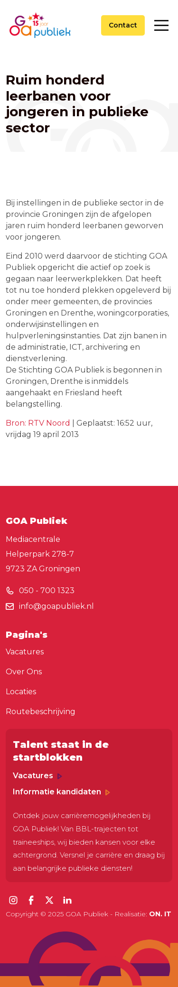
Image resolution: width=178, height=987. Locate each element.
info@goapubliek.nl (56, 606)
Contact (123, 25)
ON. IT (160, 914)
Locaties (21, 691)
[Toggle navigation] (161, 25)
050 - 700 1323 (47, 590)
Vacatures (25, 651)
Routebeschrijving (40, 711)
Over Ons (24, 671)
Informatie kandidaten (61, 791)
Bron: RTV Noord (38, 423)
